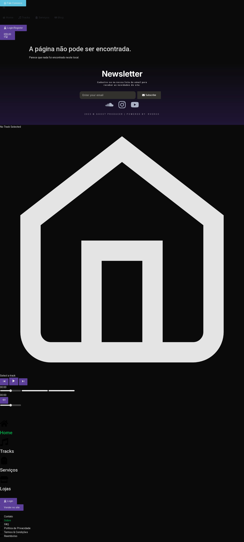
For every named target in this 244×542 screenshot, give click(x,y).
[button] (12, 507)
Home (6, 432)
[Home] (4, 423)
